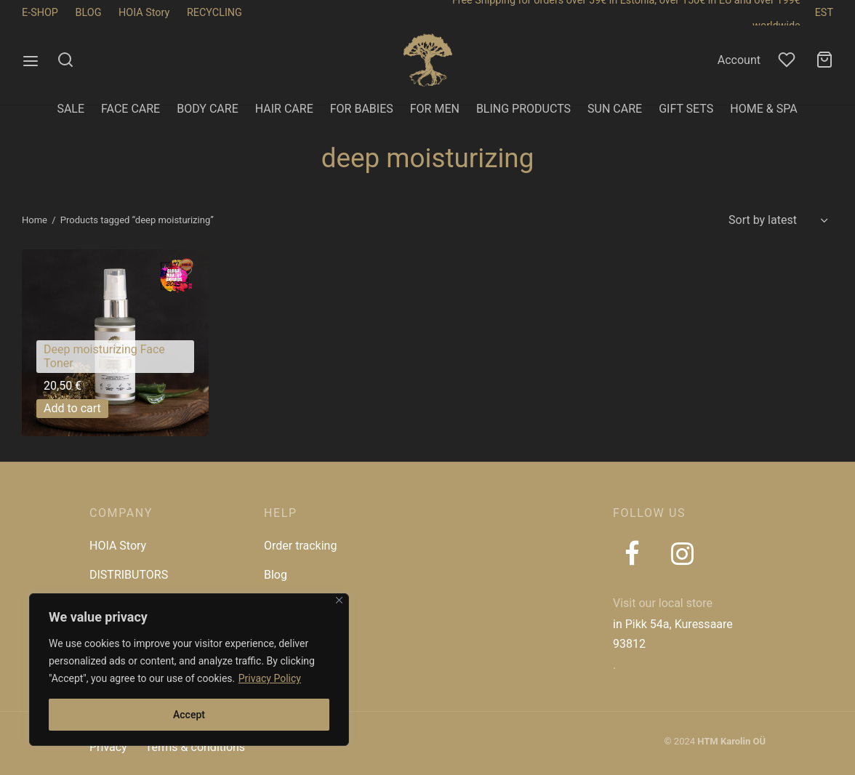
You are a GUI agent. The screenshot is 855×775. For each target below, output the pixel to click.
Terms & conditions (195, 747)
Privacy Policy (269, 678)
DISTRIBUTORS (128, 575)
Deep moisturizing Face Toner (104, 357)
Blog (275, 575)
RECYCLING (214, 13)
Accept (189, 714)
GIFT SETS (686, 109)
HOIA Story (144, 13)
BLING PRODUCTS (523, 109)
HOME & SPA (763, 109)
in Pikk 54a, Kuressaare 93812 (673, 634)
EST (824, 13)
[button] (72, 408)
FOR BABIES (361, 109)
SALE (70, 109)
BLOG (89, 13)
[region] (189, 669)
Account (739, 60)
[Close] (339, 600)
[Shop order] (776, 220)
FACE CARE (130, 109)
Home (34, 219)
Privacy (108, 747)
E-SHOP (40, 13)
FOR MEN (434, 109)
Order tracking (300, 546)
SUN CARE (614, 109)
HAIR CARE (284, 109)
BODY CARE (207, 109)
